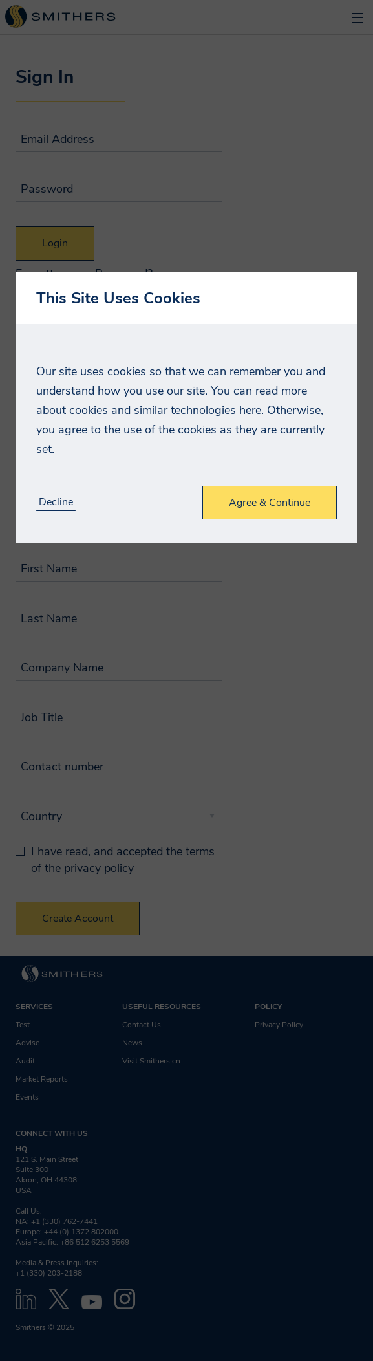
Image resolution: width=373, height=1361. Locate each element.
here (250, 410)
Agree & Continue (269, 502)
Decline (56, 502)
